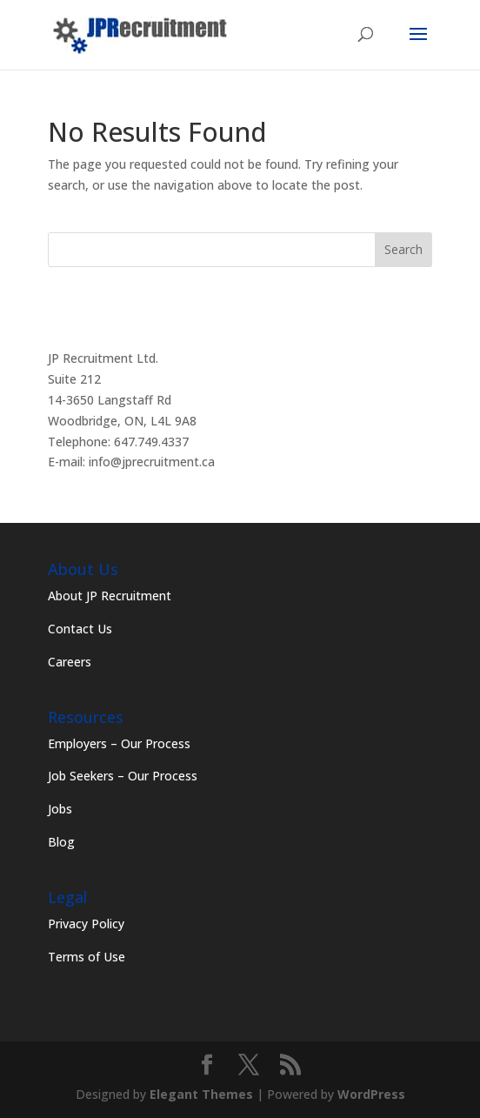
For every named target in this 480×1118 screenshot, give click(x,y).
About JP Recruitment (109, 595)
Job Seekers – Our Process (122, 775)
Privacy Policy (86, 923)
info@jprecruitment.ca (152, 461)
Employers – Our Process (119, 743)
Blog (61, 841)
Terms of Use (86, 956)
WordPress (371, 1094)
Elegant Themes (201, 1094)
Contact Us (80, 628)
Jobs (60, 808)
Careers (69, 661)
